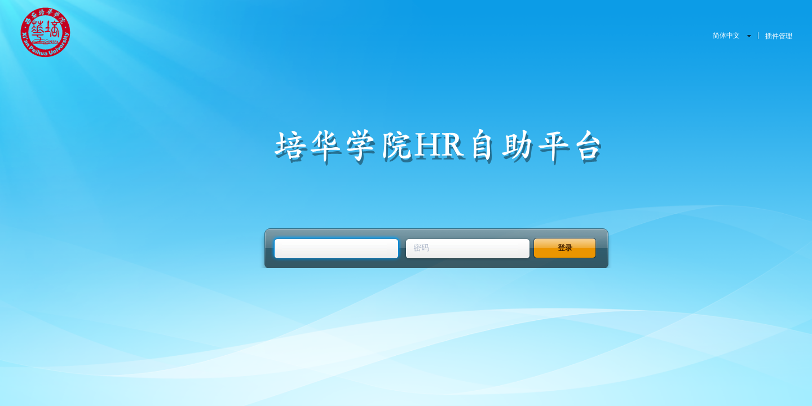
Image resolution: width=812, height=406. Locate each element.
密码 (421, 248)
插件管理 (778, 36)
